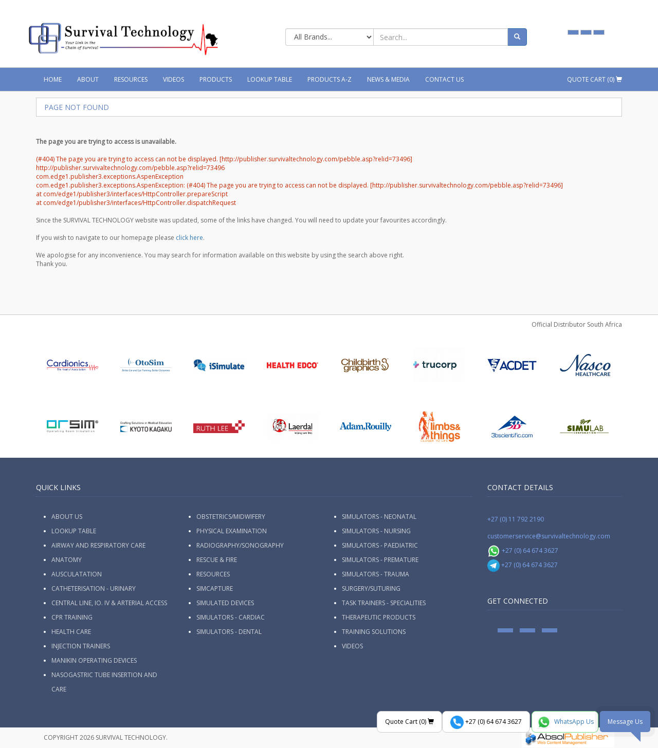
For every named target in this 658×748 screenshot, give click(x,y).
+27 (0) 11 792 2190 (515, 519)
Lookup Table (269, 79)
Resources (131, 79)
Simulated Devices (225, 603)
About (88, 79)
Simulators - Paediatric (380, 545)
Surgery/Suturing (371, 588)
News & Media (388, 79)
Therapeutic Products (378, 617)
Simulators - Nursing (376, 531)
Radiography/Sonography (240, 545)
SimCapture (214, 588)
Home (53, 79)
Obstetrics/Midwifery (230, 516)
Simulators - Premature (380, 559)
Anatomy (66, 559)
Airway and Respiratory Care (98, 545)
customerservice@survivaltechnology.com (548, 536)
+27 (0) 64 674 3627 (523, 550)
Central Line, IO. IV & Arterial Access (109, 603)
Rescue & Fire (216, 559)
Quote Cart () (594, 79)
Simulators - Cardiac (230, 617)
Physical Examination (231, 531)
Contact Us (444, 79)
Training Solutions (374, 631)
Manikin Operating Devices (94, 660)
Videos (173, 79)
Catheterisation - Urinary (93, 588)
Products (215, 79)
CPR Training (72, 617)
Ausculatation (76, 574)
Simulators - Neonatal (379, 516)
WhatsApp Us (565, 722)
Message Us (625, 721)
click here (189, 237)
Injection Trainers (80, 646)
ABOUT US (66, 516)
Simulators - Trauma (375, 574)
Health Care (71, 631)
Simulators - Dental (229, 631)
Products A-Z (329, 79)
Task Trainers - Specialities (384, 603)
